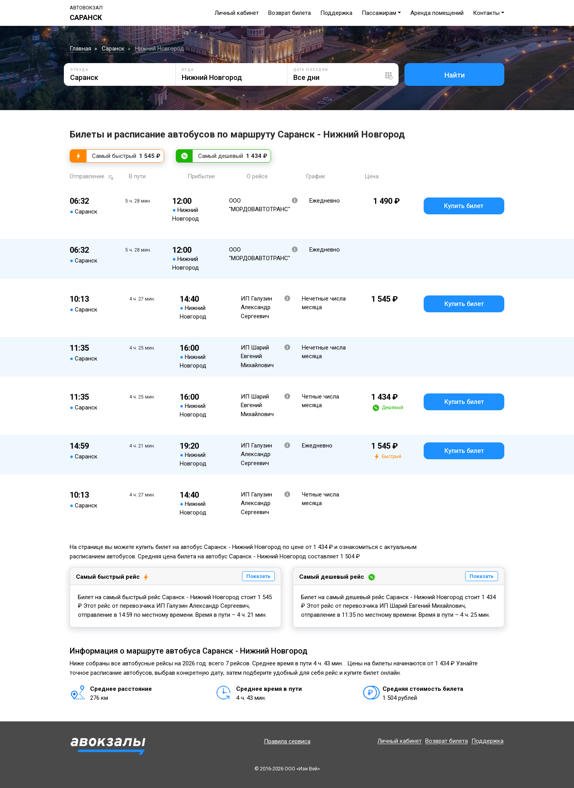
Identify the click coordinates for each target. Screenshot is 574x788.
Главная (80, 48)
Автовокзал (86, 8)
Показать (258, 576)
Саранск (113, 48)
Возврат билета (289, 12)
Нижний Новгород (159, 48)
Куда (188, 70)
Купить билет (464, 206)
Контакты (486, 12)
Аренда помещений (437, 12)
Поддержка (336, 12)
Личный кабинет (237, 12)
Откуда (79, 70)
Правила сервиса (287, 741)
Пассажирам (379, 12)
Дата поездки (311, 70)
